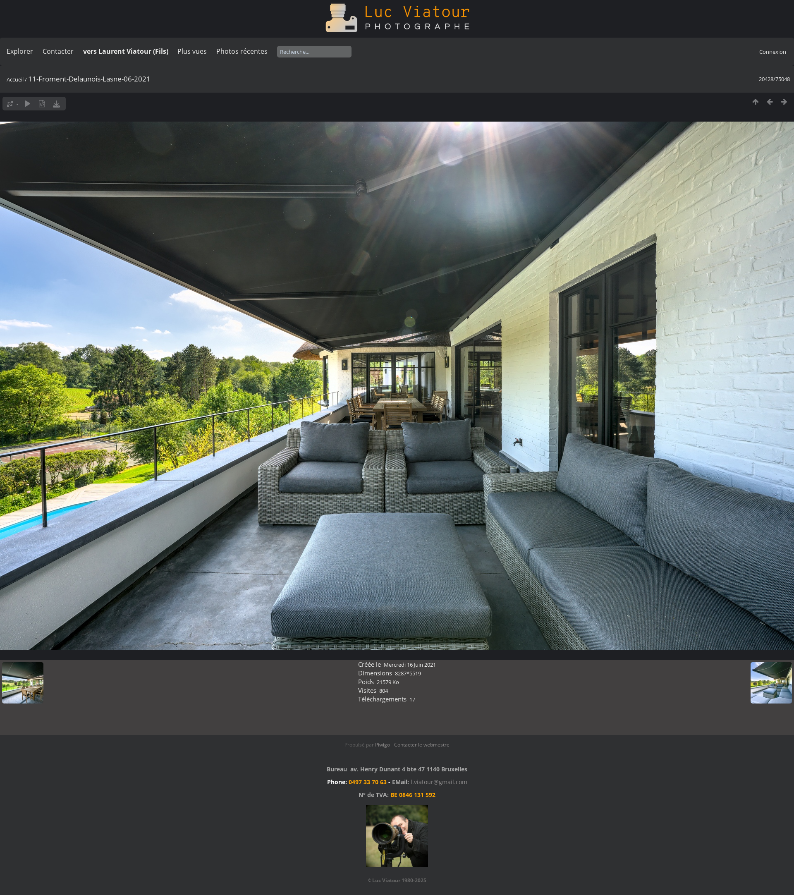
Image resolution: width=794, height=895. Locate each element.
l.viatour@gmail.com (439, 782)
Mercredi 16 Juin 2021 (410, 664)
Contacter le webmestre (422, 744)
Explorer (20, 51)
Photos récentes (242, 51)
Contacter (58, 51)
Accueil (15, 79)
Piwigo (382, 744)
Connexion (772, 51)
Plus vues (192, 51)
